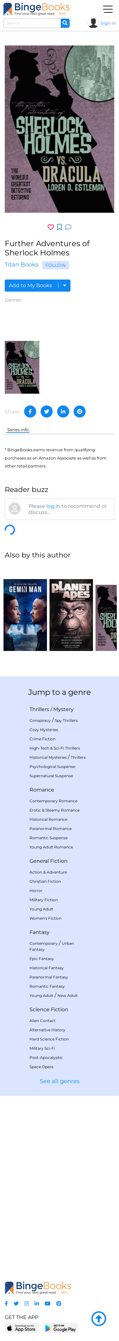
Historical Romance (48, 819)
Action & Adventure (48, 872)
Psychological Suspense (52, 766)
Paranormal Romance (51, 828)
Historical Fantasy (47, 967)
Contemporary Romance (53, 800)
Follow (55, 265)
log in (53, 506)
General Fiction (49, 861)
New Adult (67, 995)
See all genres (60, 1081)
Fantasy (40, 932)
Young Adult (41, 909)
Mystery (63, 709)
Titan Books (21, 264)
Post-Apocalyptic (46, 1057)
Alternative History (47, 1029)
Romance (42, 790)
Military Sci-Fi (42, 1048)
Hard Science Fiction (49, 1039)
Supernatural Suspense (51, 775)
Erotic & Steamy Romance (55, 810)
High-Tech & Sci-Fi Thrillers (55, 748)
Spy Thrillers (66, 720)
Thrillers (39, 709)
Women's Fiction (46, 918)
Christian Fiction (45, 881)
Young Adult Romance (51, 847)
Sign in (108, 23)
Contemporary (44, 943)
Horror (36, 890)
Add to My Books (37, 285)
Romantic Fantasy (47, 986)
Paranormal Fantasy (49, 977)
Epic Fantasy (42, 958)
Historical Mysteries (48, 757)
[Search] (65, 23)
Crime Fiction (43, 738)
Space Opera (41, 1066)
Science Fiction (49, 1009)
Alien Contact (43, 1020)
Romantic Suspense (49, 837)
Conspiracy (40, 720)
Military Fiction (44, 899)
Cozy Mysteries (44, 729)
